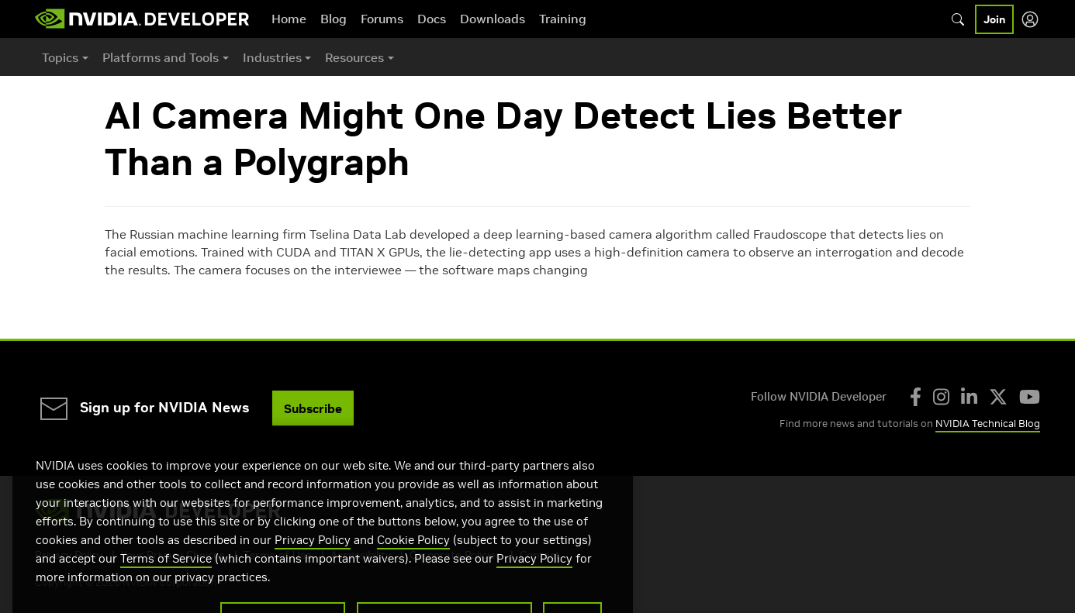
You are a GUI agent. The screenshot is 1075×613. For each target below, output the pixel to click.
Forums (382, 18)
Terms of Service (166, 578)
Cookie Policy (413, 560)
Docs (431, 18)
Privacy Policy (313, 560)
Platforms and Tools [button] (160, 57)
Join (994, 19)
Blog (333, 18)
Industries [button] (272, 57)
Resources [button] (354, 57)
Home (288, 18)
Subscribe (313, 408)
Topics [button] (60, 57)
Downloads (492, 18)
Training (562, 18)
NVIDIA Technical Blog (987, 423)
